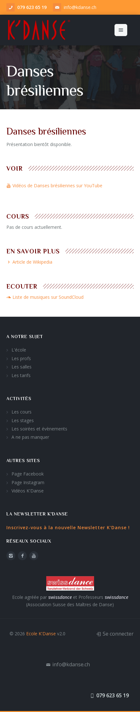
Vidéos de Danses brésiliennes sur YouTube (54, 185)
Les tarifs (21, 375)
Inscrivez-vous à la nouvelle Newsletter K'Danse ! (68, 527)
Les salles (21, 367)
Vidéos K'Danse (27, 491)
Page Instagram (27, 482)
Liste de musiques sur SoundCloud (45, 297)
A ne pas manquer (30, 437)
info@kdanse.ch (80, 7)
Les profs (21, 358)
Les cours (21, 412)
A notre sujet (24, 336)
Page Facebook (27, 474)
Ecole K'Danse (41, 634)
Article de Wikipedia (29, 262)
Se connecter (118, 633)
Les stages (22, 420)
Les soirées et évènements (39, 429)
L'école (18, 350)
